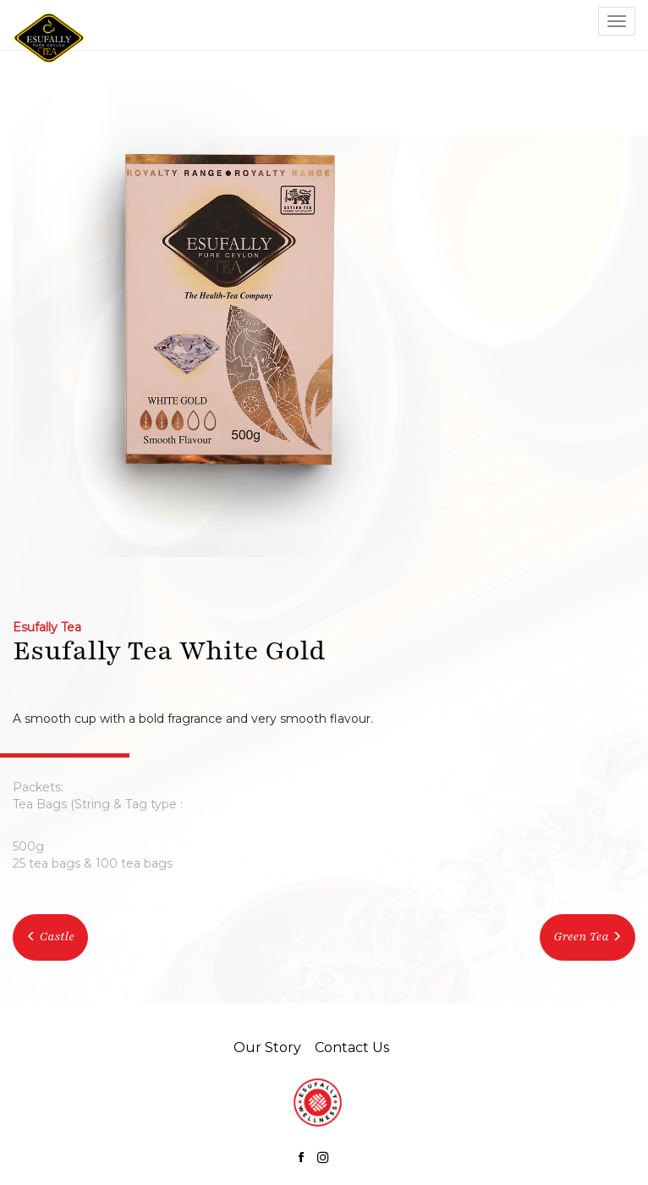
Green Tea (580, 937)
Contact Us (352, 1047)
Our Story (267, 1047)
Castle (50, 937)
